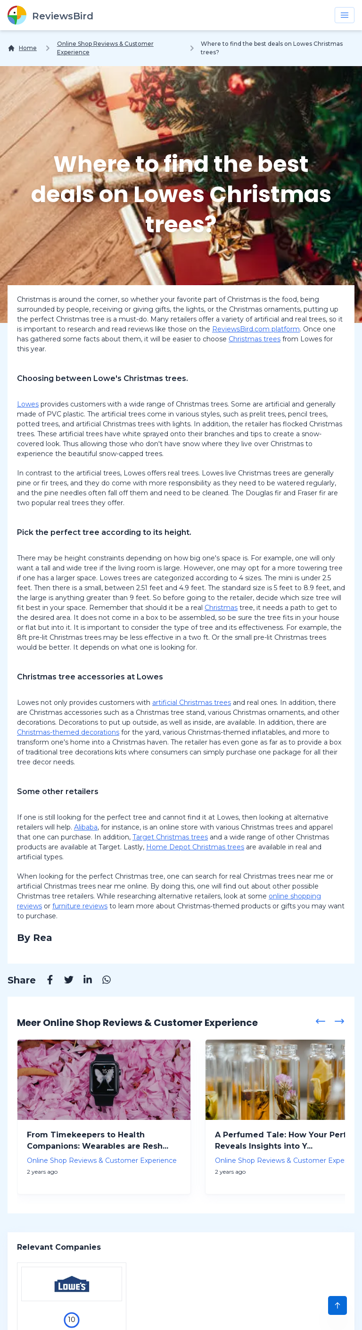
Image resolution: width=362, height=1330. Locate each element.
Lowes (28, 404)
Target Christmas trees (170, 837)
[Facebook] (45, 981)
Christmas (221, 607)
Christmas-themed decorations (68, 732)
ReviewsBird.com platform (256, 329)
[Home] (22, 48)
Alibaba (86, 827)
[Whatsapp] (101, 981)
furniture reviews (79, 906)
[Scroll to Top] (337, 1305)
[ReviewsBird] (50, 15)
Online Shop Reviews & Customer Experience (105, 48)
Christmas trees (254, 339)
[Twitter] (64, 981)
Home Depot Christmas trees (195, 847)
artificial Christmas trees (191, 702)
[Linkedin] (83, 981)
